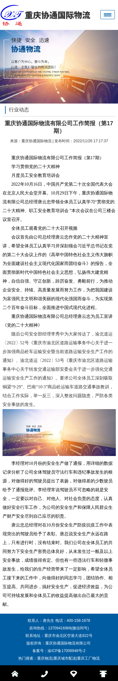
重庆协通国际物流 (36, 141)
